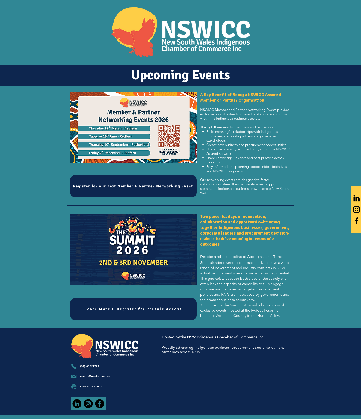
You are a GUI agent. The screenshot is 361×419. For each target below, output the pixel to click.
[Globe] (74, 387)
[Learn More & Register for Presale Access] (133, 309)
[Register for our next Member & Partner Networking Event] (133, 186)
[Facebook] (356, 220)
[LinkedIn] (356, 198)
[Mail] (74, 377)
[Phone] (74, 366)
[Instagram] (356, 209)
